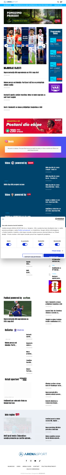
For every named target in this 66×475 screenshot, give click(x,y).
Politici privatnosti (24, 230)
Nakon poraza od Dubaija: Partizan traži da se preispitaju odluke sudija (21, 84)
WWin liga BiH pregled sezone (14, 175)
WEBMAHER (42, 464)
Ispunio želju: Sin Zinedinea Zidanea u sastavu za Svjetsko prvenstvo (54, 303)
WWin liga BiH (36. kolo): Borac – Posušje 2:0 (53, 168)
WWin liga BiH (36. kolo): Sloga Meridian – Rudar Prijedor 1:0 (53, 177)
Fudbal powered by (13, 289)
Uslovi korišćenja (33, 460)
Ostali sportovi (12, 370)
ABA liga (8, 330)
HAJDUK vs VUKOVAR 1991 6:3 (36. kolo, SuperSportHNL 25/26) (52, 210)
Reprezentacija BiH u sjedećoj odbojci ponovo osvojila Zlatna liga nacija (53, 384)
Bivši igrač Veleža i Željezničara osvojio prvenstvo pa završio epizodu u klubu (17, 428)
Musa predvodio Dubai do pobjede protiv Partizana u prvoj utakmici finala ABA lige (29, 344)
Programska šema (55, 32)
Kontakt (36, 457)
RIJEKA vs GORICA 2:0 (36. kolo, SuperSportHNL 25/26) (53, 192)
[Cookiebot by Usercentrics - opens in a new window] (56, 219)
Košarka (9, 321)
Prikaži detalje (56, 251)
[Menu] (61, 2)
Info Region (7, 423)
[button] (6, 45)
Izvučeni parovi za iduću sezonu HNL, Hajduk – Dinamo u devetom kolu (53, 411)
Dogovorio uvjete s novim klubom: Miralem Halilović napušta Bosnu (29, 335)
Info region (10, 405)
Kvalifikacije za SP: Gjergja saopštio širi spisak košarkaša (56, 260)
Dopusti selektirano (33, 256)
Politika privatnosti (49, 457)
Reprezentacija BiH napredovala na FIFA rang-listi (33, 5)
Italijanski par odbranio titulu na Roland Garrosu (15, 392)
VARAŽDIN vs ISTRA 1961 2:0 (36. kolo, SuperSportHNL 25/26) (53, 201)
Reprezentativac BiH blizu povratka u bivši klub (53, 419)
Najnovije (11, 457)
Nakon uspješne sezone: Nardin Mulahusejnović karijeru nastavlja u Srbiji (53, 428)
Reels (11, 142)
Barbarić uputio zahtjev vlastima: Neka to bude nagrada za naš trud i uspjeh (25, 96)
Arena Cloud (26, 457)
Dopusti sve (53, 256)
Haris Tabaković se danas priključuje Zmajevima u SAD (24, 108)
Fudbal (8, 204)
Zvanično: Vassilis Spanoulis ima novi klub (29, 352)
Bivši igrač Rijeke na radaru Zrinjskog (29, 263)
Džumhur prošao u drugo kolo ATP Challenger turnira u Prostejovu (54, 376)
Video (7, 154)
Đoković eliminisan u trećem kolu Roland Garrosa (52, 393)
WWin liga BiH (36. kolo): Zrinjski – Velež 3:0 (53, 160)
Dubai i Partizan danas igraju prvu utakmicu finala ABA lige (29, 361)
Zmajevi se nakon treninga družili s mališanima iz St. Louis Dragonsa (53, 311)
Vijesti (6, 172)
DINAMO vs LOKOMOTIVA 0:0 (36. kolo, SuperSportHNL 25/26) (18, 208)
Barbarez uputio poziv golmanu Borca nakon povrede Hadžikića (56, 268)
